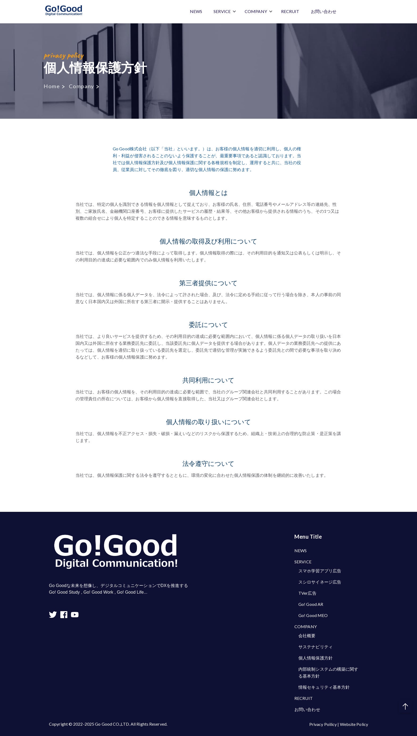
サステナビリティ (315, 646)
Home (52, 86)
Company (81, 86)
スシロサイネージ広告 (319, 581)
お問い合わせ (324, 11)
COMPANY (256, 11)
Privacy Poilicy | (324, 724)
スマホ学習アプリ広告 (319, 570)
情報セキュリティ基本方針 (324, 687)
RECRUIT (290, 11)
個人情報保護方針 (315, 657)
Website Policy (354, 724)
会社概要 (306, 635)
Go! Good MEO (313, 615)
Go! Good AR (310, 604)
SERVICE (222, 11)
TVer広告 (307, 592)
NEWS (196, 11)
